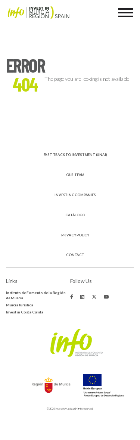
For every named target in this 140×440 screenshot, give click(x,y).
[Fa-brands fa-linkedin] (82, 297)
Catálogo (75, 215)
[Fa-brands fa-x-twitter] (94, 297)
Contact (75, 254)
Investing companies (75, 195)
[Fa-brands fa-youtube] (106, 297)
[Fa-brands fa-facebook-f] (71, 297)
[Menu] (125, 12)
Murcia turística (19, 305)
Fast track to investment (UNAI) (75, 154)
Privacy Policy (75, 235)
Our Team (75, 174)
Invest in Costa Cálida (24, 312)
